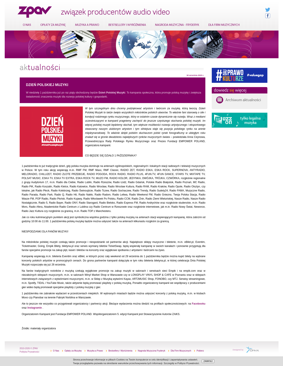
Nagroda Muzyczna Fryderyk (151, 351)
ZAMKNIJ (208, 361)
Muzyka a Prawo (95, 351)
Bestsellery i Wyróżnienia (120, 351)
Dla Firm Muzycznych (181, 351)
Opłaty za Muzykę (73, 351)
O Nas (56, 351)
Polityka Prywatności (29, 352)
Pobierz (200, 351)
